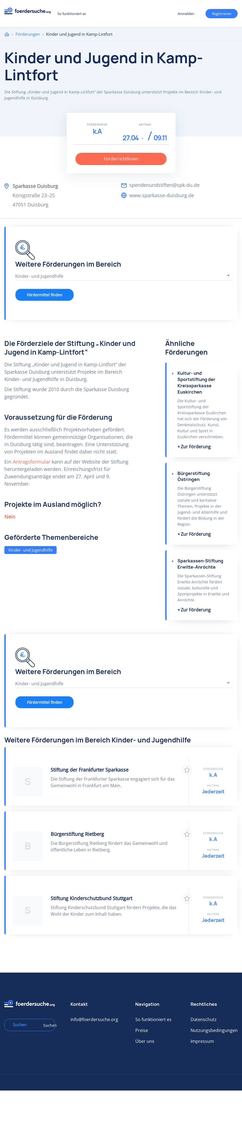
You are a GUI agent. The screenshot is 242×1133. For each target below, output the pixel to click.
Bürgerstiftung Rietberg (77, 834)
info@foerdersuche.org (94, 1019)
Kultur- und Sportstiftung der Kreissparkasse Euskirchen (196, 382)
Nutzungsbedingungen (214, 1030)
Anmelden (186, 13)
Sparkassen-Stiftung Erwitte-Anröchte (200, 564)
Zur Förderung (196, 447)
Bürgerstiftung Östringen (193, 476)
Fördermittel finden (44, 294)
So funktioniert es (71, 13)
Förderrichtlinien (121, 159)
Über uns (144, 1041)
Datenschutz (204, 1019)
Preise (141, 1030)
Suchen (47, 1025)
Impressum (202, 1041)
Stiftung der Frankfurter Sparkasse (89, 769)
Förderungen (28, 34)
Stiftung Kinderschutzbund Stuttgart (91, 898)
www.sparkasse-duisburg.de (161, 195)
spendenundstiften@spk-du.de (164, 185)
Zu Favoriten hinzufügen (187, 770)
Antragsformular (31, 461)
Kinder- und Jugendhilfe (30, 550)
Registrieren (221, 13)
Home (6, 34)
